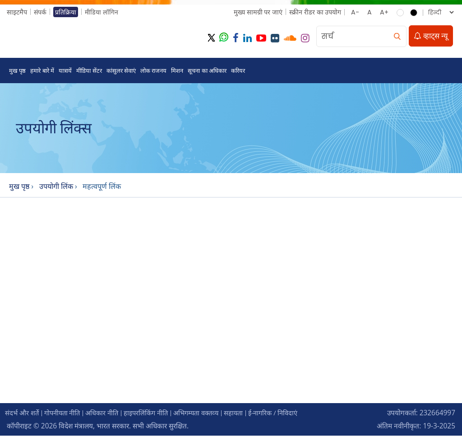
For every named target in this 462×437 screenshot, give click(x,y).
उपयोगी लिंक (57, 188)
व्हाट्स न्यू (431, 36)
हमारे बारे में (42, 71)
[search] (397, 36)
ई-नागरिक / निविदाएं (291, 414)
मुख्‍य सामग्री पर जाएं (257, 12)
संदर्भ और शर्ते (23, 414)
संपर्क (40, 12)
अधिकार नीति (108, 414)
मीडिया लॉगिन (102, 12)
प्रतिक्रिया (66, 12)
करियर (238, 71)
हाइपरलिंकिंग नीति (155, 414)
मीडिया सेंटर (89, 71)
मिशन (177, 71)
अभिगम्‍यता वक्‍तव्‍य (209, 414)
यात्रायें (65, 71)
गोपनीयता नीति (66, 414)
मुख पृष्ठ (17, 71)
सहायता (249, 414)
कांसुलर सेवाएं (121, 71)
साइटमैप (17, 12)
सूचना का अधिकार (207, 71)
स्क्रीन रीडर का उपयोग (315, 12)
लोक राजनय (153, 71)
